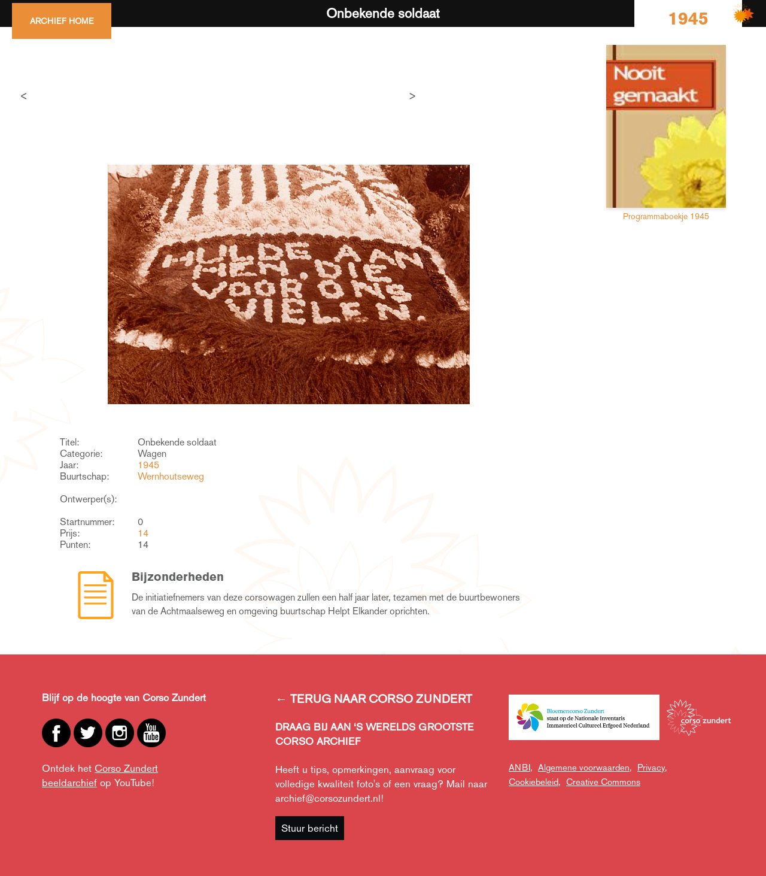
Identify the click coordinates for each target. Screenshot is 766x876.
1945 (148, 465)
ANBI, (520, 767)
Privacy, (652, 767)
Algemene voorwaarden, (584, 767)
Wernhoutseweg (171, 476)
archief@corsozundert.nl (328, 798)
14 (143, 533)
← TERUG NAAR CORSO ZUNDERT (373, 699)
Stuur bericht (309, 828)
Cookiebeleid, (534, 782)
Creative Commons (603, 782)
